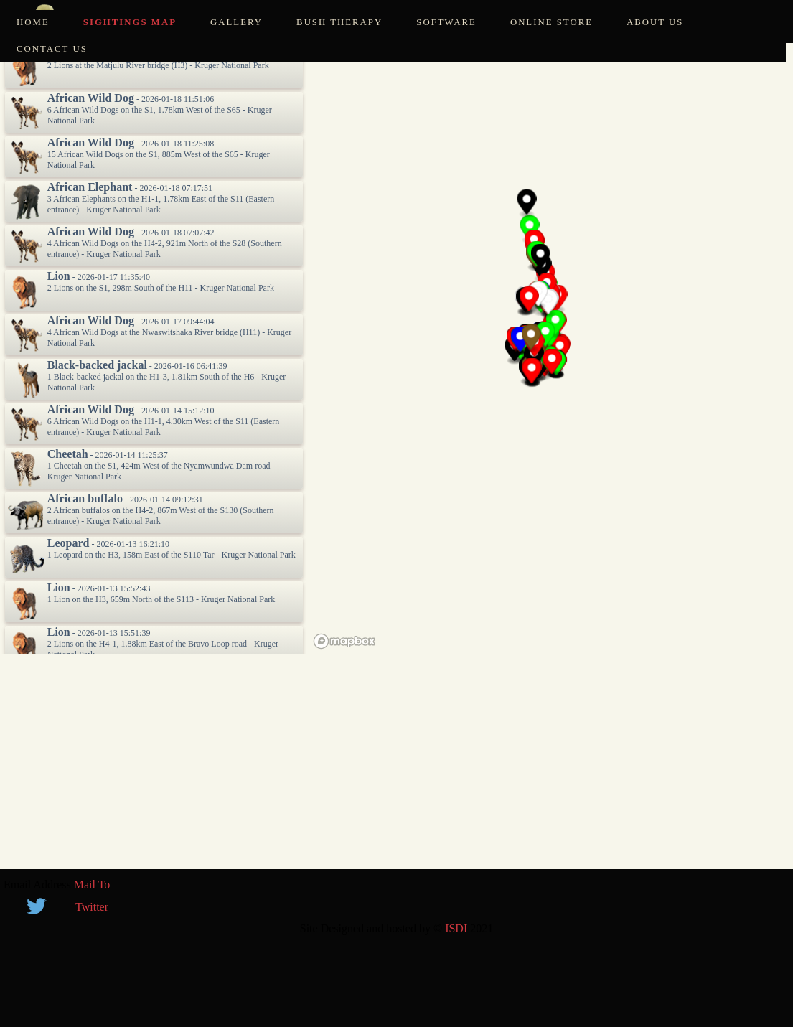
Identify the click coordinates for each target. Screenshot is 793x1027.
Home (33, 22)
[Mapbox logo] (344, 641)
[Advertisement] (396, 768)
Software (446, 22)
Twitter (91, 907)
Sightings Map (130, 22)
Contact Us (52, 49)
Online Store (551, 22)
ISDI (456, 928)
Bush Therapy (339, 22)
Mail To (92, 884)
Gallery (236, 22)
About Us (655, 22)
